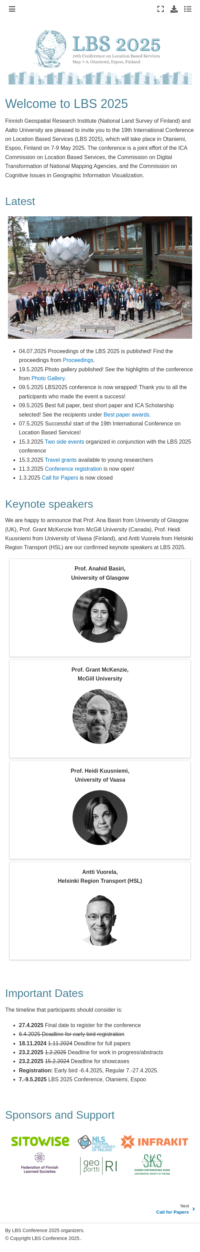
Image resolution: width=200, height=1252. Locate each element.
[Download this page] (174, 9)
